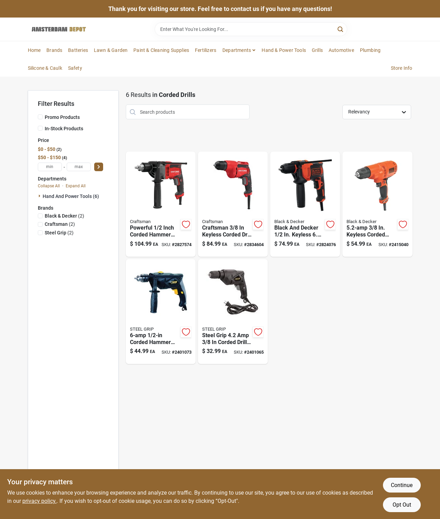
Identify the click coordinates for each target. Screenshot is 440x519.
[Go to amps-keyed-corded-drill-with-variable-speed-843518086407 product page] (233, 311)
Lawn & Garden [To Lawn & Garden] (111, 50)
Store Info (401, 68)
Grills (317, 50)
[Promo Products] (40, 116)
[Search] (341, 28)
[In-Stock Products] (40, 128)
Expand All (76, 186)
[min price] (50, 167)
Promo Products (62, 117)
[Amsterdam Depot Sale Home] (59, 29)
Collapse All (49, 186)
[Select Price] (98, 167)
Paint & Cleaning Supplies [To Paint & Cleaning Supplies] (161, 50)
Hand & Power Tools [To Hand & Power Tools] (284, 50)
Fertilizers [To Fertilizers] (205, 50)
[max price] (79, 167)
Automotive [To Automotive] (341, 50)
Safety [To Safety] (75, 68)
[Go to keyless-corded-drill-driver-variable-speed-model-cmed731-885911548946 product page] (233, 204)
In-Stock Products (64, 128)
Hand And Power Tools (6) (71, 196)
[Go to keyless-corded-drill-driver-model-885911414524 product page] (377, 204)
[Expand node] (40, 196)
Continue (401, 485)
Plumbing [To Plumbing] (370, 50)
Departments (236, 50)
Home (34, 50)
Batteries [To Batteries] (78, 50)
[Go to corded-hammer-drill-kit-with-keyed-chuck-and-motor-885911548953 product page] (161, 204)
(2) (64, 216)
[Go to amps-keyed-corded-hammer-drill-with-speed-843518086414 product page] (161, 311)
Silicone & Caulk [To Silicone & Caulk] (45, 68)
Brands (54, 50)
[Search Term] (251, 29)
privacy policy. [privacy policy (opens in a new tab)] (39, 501)
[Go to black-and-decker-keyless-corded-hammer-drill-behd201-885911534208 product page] (305, 204)
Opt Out (402, 504)
